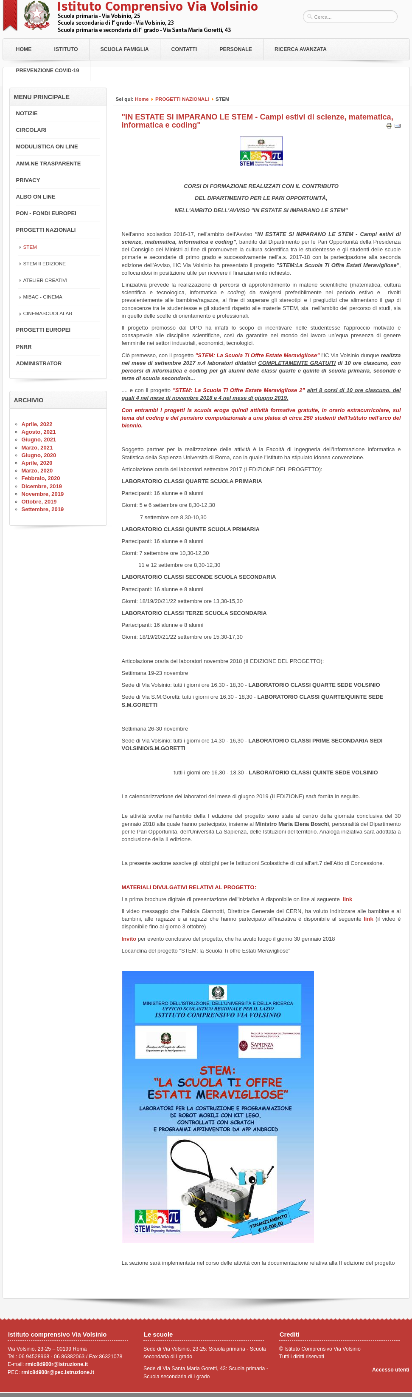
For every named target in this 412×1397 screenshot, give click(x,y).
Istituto (66, 49)
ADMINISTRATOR (39, 363)
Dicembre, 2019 (42, 486)
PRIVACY (28, 180)
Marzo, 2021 (37, 447)
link (347, 899)
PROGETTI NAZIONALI (182, 99)
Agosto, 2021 (39, 432)
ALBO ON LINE (36, 196)
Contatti (184, 49)
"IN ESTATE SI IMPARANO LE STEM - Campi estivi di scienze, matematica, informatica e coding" (257, 121)
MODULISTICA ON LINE (47, 146)
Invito (130, 939)
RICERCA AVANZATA (301, 49)
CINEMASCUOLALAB (48, 313)
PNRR (24, 347)
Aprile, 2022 (37, 424)
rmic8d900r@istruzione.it (56, 1364)
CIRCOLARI (31, 130)
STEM (30, 247)
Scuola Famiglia (125, 49)
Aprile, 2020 (37, 463)
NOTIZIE (27, 113)
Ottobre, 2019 (39, 501)
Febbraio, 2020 (41, 478)
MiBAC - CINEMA (42, 296)
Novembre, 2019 (43, 494)
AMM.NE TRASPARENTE (48, 163)
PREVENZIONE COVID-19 (47, 71)
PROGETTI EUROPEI (43, 330)
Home (24, 49)
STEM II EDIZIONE (44, 263)
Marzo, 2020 (37, 470)
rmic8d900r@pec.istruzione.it (57, 1372)
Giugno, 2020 (39, 455)
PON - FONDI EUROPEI (46, 213)
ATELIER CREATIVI (45, 280)
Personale (235, 49)
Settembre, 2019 (43, 509)
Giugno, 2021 (39, 439)
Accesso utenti (390, 1370)
